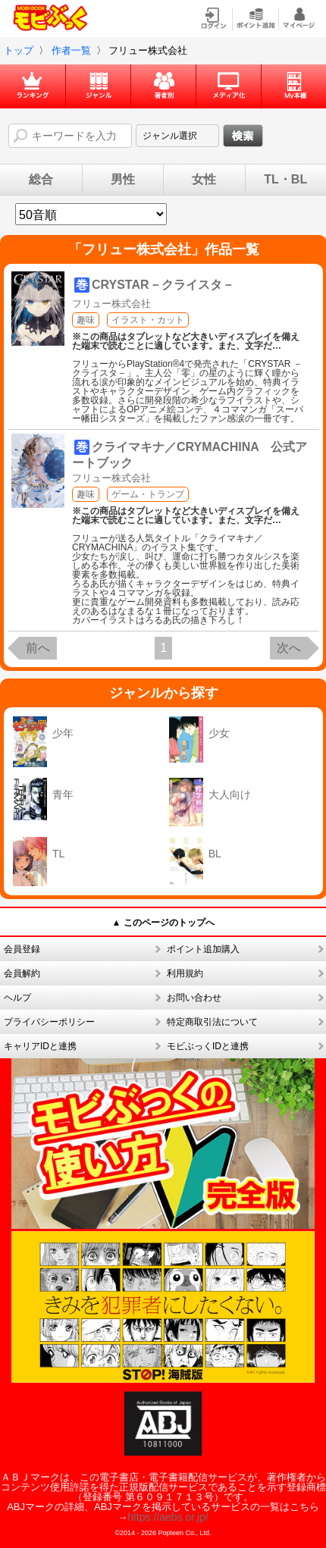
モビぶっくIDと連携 (208, 1046)
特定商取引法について (212, 1022)
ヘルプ (17, 997)
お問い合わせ (194, 997)
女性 (204, 180)
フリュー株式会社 (111, 303)
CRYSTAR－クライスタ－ (163, 284)
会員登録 (22, 949)
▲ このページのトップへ (162, 922)
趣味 (86, 320)
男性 (123, 180)
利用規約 (185, 973)
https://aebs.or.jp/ (167, 1517)
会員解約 (22, 973)
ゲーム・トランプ (147, 494)
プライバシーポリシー (49, 1022)
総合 (41, 180)
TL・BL (285, 180)
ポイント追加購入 (203, 949)
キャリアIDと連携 (40, 1046)
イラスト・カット (147, 320)
